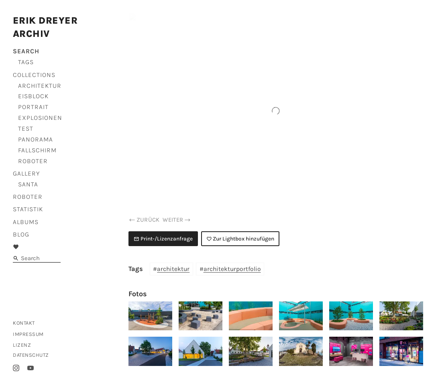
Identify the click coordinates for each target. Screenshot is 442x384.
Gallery (26, 173)
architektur (173, 269)
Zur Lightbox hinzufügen (240, 238)
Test (25, 128)
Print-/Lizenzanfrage (163, 238)
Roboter (33, 161)
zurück (144, 219)
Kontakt (24, 323)
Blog (21, 234)
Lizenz (22, 345)
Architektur (39, 85)
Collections (34, 75)
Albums (26, 222)
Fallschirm (37, 150)
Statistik (28, 209)
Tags (26, 62)
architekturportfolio (232, 269)
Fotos (137, 293)
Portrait (33, 107)
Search (26, 51)
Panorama (35, 139)
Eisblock (33, 96)
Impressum (28, 334)
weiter (177, 219)
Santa (28, 184)
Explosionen (40, 117)
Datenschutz (31, 355)
